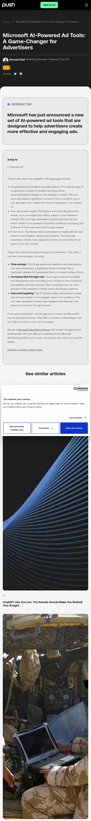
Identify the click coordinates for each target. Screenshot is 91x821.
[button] (86, 5)
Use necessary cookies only (17, 428)
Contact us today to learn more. (25, 349)
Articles (6, 21)
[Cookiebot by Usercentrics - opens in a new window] (75, 389)
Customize (46, 428)
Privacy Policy (34, 407)
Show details (75, 417)
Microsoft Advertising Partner (34, 329)
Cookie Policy (14, 407)
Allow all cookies (74, 428)
